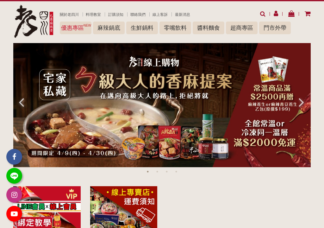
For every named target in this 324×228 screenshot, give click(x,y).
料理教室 (93, 14)
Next (301, 102)
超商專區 (241, 28)
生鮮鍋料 (142, 28)
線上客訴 (160, 14)
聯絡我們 (138, 14)
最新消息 (182, 14)
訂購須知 (115, 14)
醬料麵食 (208, 28)
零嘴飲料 (175, 28)
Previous (21, 102)
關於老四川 (69, 14)
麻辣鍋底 (108, 28)
